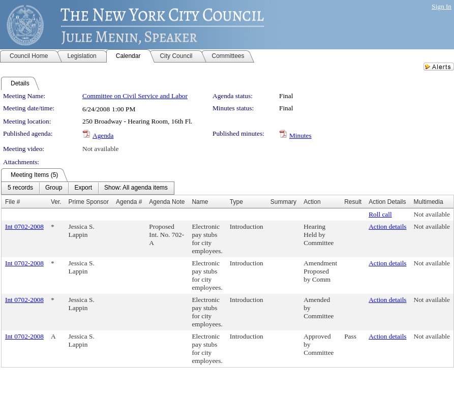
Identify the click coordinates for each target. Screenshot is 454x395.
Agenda (103, 135)
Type (236, 201)
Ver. (56, 201)
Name (200, 201)
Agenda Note (167, 201)
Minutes (300, 135)
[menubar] (87, 188)
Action (312, 201)
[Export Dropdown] (83, 188)
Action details (387, 226)
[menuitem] (20, 188)
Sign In (441, 6)
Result (352, 201)
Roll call (380, 214)
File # (12, 201)
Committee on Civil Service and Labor (135, 96)
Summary (283, 201)
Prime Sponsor (89, 201)
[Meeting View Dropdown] (136, 188)
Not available (100, 149)
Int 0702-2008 (24, 226)
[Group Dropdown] (53, 188)
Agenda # (129, 201)
